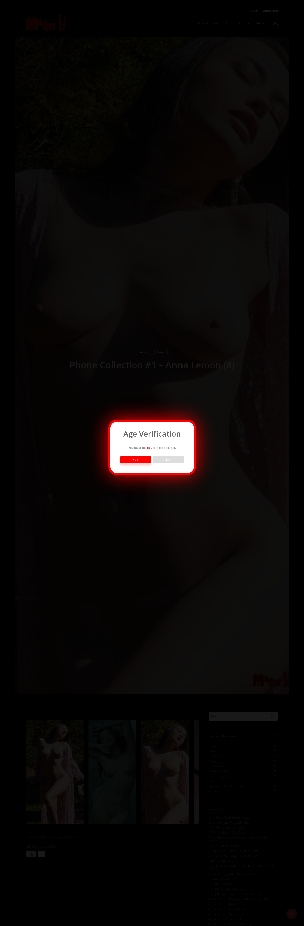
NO (168, 459)
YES (136, 459)
